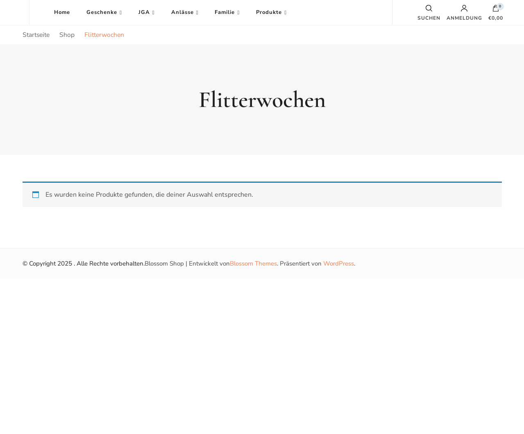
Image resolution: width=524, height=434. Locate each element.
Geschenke (101, 12)
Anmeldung (464, 12)
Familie (225, 12)
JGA (144, 12)
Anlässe (182, 12)
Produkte (269, 12)
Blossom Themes (253, 263)
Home (62, 12)
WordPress (338, 263)
